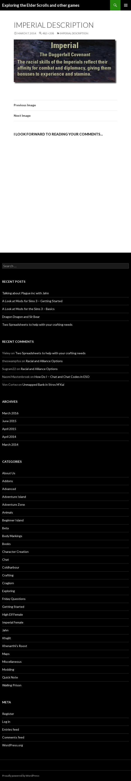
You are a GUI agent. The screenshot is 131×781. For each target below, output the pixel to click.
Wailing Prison (11, 685)
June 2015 (9, 421)
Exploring (8, 591)
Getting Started (13, 606)
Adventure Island (14, 496)
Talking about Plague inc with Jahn (25, 293)
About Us (8, 473)
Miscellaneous (12, 661)
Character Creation (15, 551)
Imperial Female (12, 622)
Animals (7, 512)
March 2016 (10, 413)
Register (8, 714)
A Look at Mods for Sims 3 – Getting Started (32, 301)
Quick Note (10, 677)
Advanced (9, 489)
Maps (6, 654)
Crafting (8, 575)
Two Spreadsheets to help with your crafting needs (37, 324)
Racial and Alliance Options (44, 361)
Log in (6, 721)
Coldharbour (10, 567)
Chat (5, 559)
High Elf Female (12, 614)
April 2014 (9, 436)
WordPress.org (12, 745)
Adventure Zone (13, 504)
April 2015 (9, 429)
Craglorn (8, 583)
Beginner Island (13, 520)
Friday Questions (14, 599)
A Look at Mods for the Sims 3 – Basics (28, 309)
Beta (5, 528)
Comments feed (13, 737)
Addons (7, 481)
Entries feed (10, 729)
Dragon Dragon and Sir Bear (21, 317)
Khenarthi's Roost (14, 646)
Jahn (5, 630)
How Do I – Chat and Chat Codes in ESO (62, 377)
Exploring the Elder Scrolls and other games (40, 5)
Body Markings (12, 536)
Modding (8, 669)
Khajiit (6, 638)
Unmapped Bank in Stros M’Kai (43, 384)
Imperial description (74, 33)
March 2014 (10, 444)
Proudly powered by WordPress (20, 775)
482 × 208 (48, 33)
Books (6, 544)
